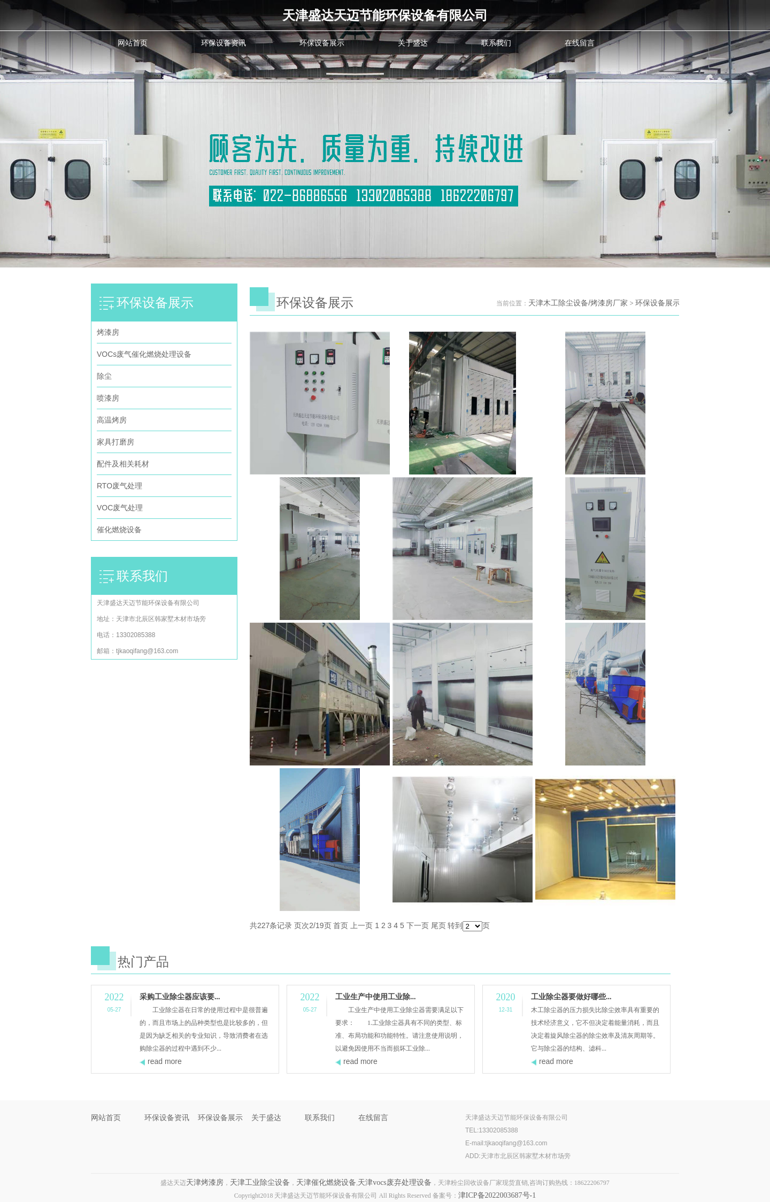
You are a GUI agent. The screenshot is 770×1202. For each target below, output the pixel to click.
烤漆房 (108, 332)
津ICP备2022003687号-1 (497, 1195)
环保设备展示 (321, 43)
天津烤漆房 (205, 1182)
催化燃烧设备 (119, 529)
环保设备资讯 (223, 43)
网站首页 (133, 43)
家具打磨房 (115, 442)
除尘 (104, 376)
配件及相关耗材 (123, 464)
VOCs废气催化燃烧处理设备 (144, 354)
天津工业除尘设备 (260, 1182)
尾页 (438, 925)
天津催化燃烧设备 (326, 1182)
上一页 (361, 925)
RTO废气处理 (119, 485)
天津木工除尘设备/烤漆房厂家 (578, 302)
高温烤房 (112, 420)
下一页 (417, 925)
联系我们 (496, 43)
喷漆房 (108, 398)
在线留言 (580, 43)
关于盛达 (413, 43)
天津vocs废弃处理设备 (395, 1182)
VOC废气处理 (120, 507)
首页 (340, 925)
